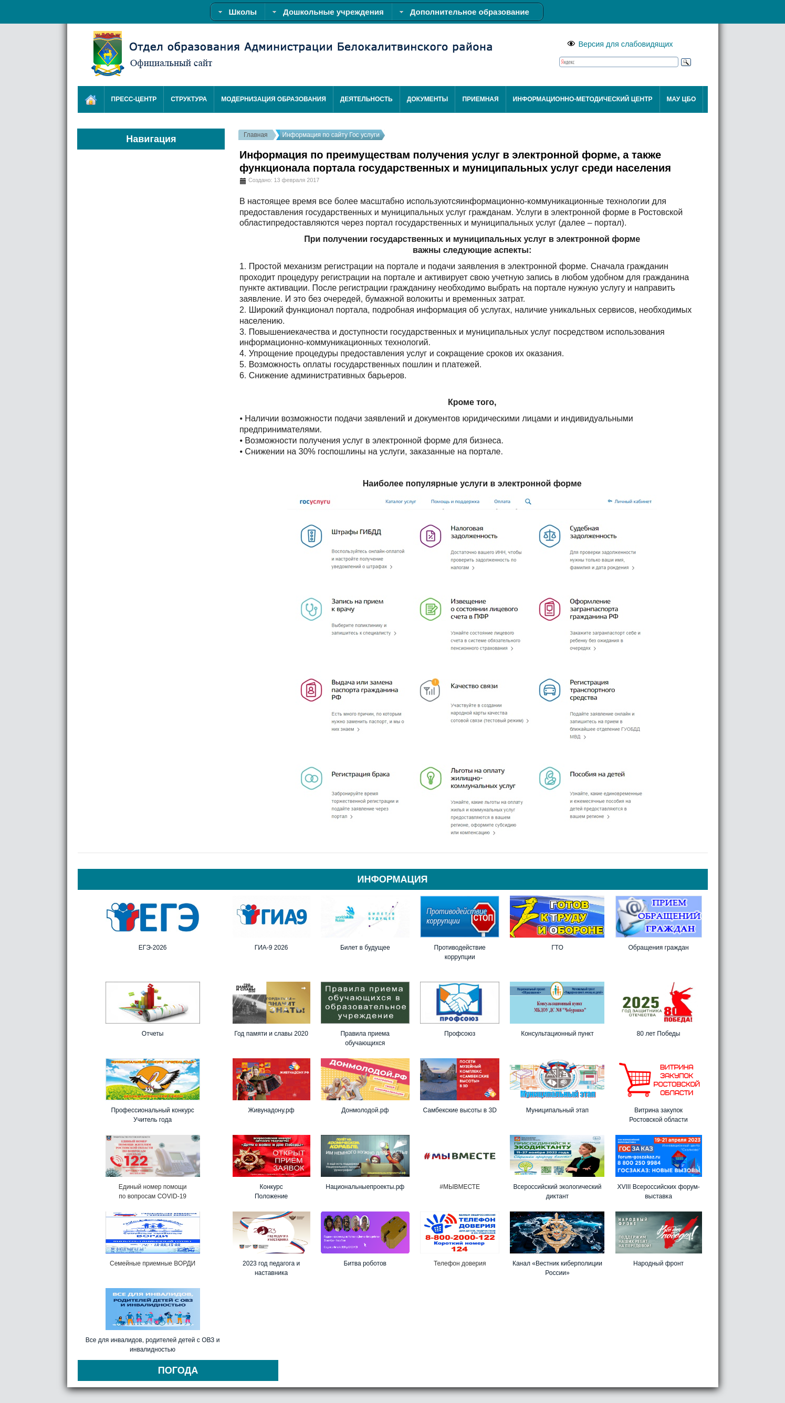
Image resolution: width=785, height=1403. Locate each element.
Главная (256, 135)
